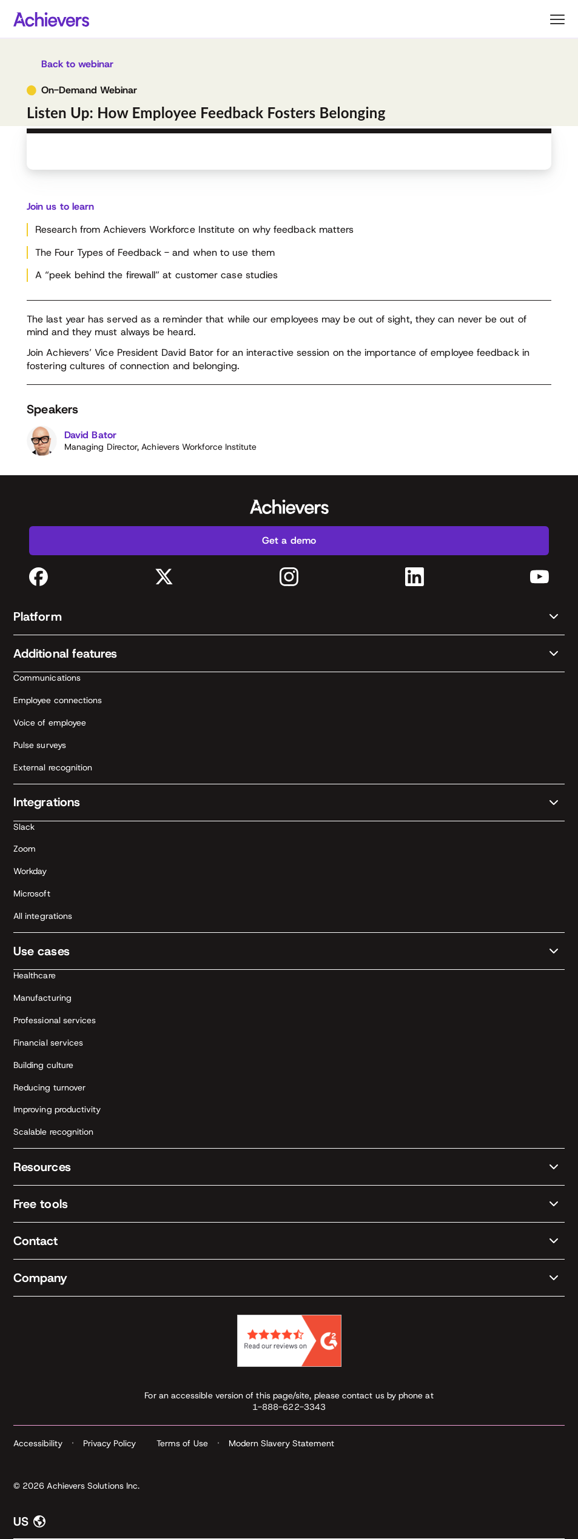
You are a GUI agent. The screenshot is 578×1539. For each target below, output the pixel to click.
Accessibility (37, 1443)
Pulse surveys (39, 744)
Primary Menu (557, 19)
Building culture (43, 1065)
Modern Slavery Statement (282, 1443)
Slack (24, 826)
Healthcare (34, 975)
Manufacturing (42, 997)
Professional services (54, 1020)
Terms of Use (182, 1443)
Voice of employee (49, 722)
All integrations (42, 915)
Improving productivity (57, 1109)
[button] (289, 616)
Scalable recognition (53, 1131)
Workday (30, 871)
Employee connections (57, 700)
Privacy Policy (109, 1443)
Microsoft (31, 893)
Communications (47, 677)
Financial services (48, 1042)
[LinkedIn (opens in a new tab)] (414, 576)
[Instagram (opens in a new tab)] (289, 576)
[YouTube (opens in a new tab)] (539, 576)
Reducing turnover (49, 1087)
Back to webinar (77, 64)
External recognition (52, 767)
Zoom (24, 848)
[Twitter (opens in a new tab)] (164, 576)
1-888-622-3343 (289, 1406)
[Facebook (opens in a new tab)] (38, 576)
